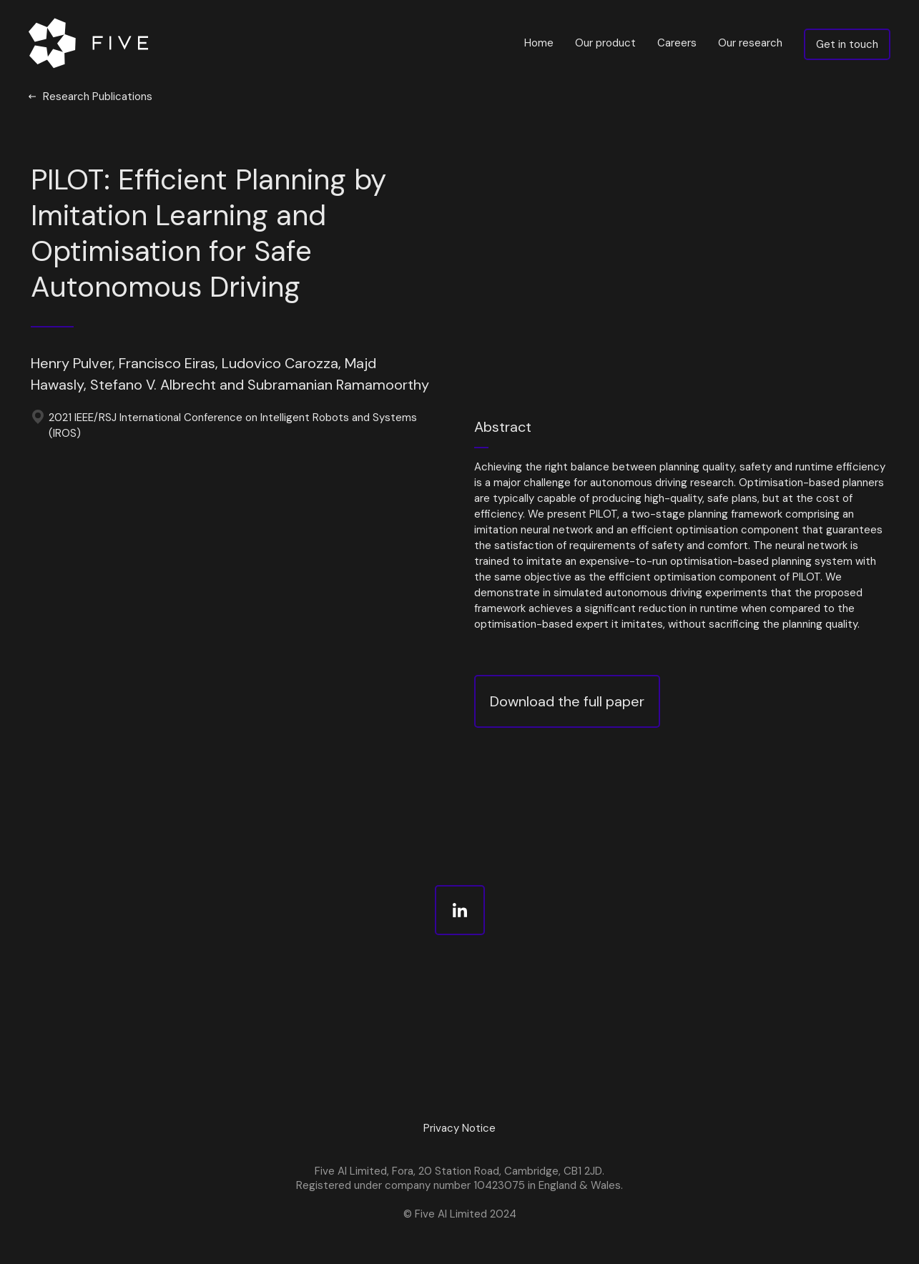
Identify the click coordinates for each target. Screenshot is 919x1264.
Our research (750, 43)
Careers (677, 43)
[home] (91, 42)
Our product (605, 43)
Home (539, 43)
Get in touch (847, 44)
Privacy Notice (459, 1128)
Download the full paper (567, 701)
